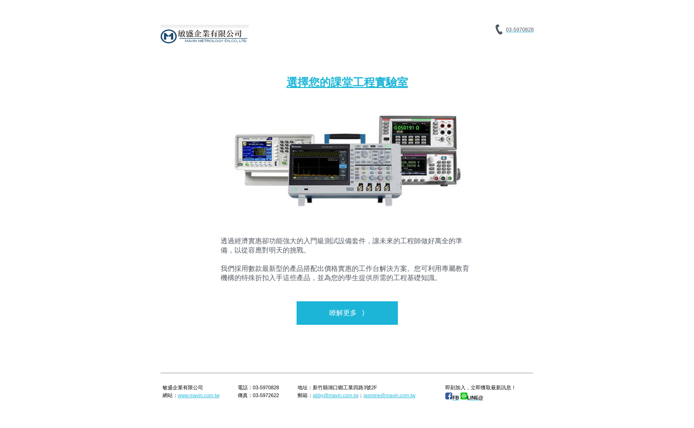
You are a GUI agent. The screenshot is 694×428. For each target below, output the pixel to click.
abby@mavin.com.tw (335, 395)
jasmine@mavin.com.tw (389, 395)
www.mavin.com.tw (199, 395)
